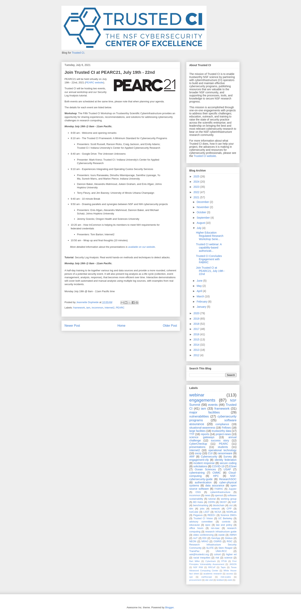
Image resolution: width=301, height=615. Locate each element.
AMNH (233, 535)
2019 (197, 318)
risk (217, 557)
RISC (229, 541)
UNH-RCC (221, 551)
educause (194, 525)
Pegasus (198, 515)
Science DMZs (229, 515)
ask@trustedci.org (199, 554)
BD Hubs (198, 502)
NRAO (204, 541)
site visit (209, 580)
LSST (206, 512)
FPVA (224, 561)
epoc (207, 525)
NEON (192, 541)
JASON (233, 564)
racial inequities (201, 557)
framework (79, 307)
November (203, 207)
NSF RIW (198, 567)
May (199, 285)
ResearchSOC (228, 479)
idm (191, 508)
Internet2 (109, 307)
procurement (195, 580)
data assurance (214, 485)
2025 (197, 176)
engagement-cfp (199, 459)
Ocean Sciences (205, 469)
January (202, 306)
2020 (197, 313)
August (201, 222)
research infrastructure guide (221, 531)
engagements (202, 400)
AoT (195, 538)
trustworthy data (221, 430)
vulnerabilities (199, 416)
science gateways (201, 437)
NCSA (218, 512)
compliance (222, 424)
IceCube (193, 512)
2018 (197, 323)
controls (226, 521)
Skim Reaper (225, 548)
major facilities (204, 412)
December (203, 201)
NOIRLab (232, 512)
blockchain (219, 505)
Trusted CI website (205, 155)
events (213, 405)
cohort (217, 554)
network (215, 508)
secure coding (228, 463)
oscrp (198, 453)
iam (88, 307)
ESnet (233, 466)
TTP (191, 434)
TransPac (194, 551)
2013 (197, 349)
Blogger (169, 607)
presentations (197, 447)
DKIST (223, 502)
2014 (197, 344)
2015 (197, 339)
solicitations (200, 466)
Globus (229, 538)
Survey (227, 456)
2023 (197, 186)
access (229, 573)
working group (229, 499)
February (202, 301)
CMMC (217, 472)
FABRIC (219, 489)
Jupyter (233, 489)
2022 (197, 192)
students (223, 447)
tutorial (212, 499)
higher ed (231, 554)
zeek (229, 580)
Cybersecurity (209, 456)
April (200, 291)
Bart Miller (194, 561)
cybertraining (197, 472)
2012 (197, 355)
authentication (203, 482)
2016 (197, 334)
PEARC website (94, 82)
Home (121, 325)
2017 (197, 328)
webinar (196, 395)
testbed (220, 580)
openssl (219, 495)
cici (231, 505)
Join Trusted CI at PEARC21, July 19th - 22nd (210, 271)
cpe (191, 577)
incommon (97, 307)
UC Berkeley (225, 518)
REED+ (212, 515)
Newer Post (72, 325)
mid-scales (226, 577)
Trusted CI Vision (203, 518)
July (199, 228)
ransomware (224, 453)
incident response (204, 463)
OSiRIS (217, 541)
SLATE (210, 548)
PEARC (120, 307)
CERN (211, 502)
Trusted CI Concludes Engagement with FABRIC (209, 259)
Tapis (223, 567)
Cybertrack (210, 561)
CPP (229, 508)
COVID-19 (218, 466)
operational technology (222, 450)
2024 (197, 181)
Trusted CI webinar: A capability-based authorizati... (209, 247)
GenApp (215, 538)
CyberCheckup (198, 443)
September (203, 217)
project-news (223, 434)
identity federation (226, 459)
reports (205, 434)
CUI (210, 453)
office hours (196, 528)
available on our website (141, 246)
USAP (227, 469)
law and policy (224, 525)
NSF (234, 502)
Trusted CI (78, 52)
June (200, 280)
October (202, 212)
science (228, 557)
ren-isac (215, 528)
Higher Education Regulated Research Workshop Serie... (209, 236)
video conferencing (203, 535)
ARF (192, 456)
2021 (197, 197)
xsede (221, 535)
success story (220, 440)
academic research (212, 573)
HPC (216, 475)
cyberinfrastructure (220, 492)
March (201, 296)
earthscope (206, 577)
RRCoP (211, 567)
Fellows (226, 427)
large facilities (197, 430)
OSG (198, 492)
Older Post (170, 325)
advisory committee (201, 521)
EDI (204, 538)
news (207, 495)
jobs (202, 508)
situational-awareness (202, 427)
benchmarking (200, 505)
